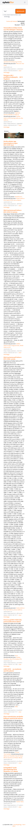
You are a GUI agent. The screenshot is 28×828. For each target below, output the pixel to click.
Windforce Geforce (13, 114)
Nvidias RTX (18, 659)
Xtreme (6, 114)
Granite (19, 62)
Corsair (17, 752)
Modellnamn (18, 196)
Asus (16, 655)
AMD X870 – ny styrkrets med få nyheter (12, 670)
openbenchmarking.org (10, 62)
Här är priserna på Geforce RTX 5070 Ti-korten (12, 211)
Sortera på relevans (11, 21)
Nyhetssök (20, 11)
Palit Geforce (9, 610)
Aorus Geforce (18, 610)
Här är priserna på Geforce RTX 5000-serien (12, 358)
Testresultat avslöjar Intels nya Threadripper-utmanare (13, 29)
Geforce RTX (9, 200)
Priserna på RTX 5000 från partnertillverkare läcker (13, 621)
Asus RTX (11, 659)
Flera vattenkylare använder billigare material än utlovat (13, 717)
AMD (16, 706)
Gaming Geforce (15, 118)
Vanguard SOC (15, 345)
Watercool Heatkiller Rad (10, 756)
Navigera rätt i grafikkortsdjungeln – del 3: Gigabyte (13, 77)
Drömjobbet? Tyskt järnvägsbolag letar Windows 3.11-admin (11, 769)
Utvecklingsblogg (17, 824)
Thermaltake (7, 754)
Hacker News (19, 801)
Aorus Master (17, 200)
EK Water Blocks (17, 757)
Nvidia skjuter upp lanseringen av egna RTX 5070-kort (10, 143)
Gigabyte (17, 113)
